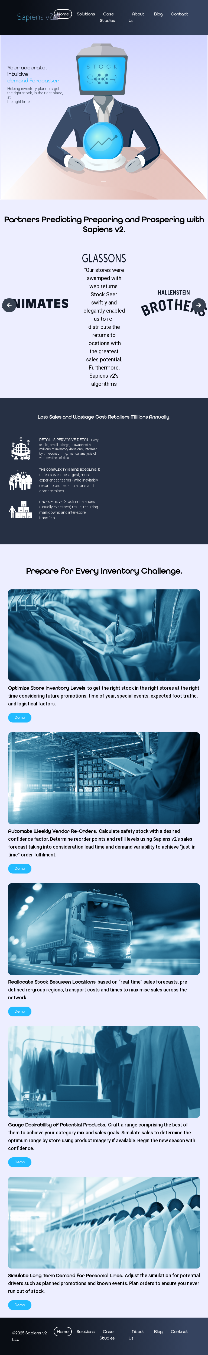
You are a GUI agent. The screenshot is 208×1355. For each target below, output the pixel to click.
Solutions (86, 14)
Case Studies (107, 17)
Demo (20, 717)
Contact (179, 14)
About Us (137, 17)
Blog (158, 14)
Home (63, 14)
